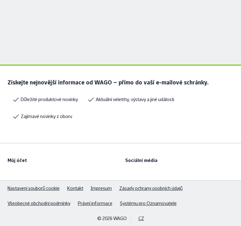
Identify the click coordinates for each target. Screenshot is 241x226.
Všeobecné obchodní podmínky (39, 203)
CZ (141, 218)
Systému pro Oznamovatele (148, 203)
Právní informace (95, 203)
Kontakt (75, 188)
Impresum (101, 188)
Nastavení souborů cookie (34, 188)
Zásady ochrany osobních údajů (151, 188)
